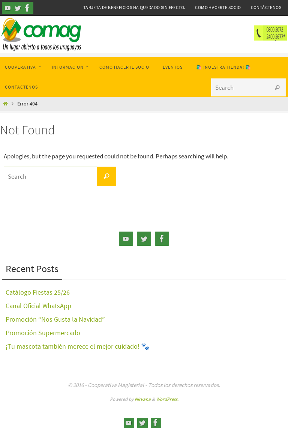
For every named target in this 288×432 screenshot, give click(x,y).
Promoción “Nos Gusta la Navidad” (55, 319)
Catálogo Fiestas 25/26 (38, 292)
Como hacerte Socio (218, 7)
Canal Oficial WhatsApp (38, 305)
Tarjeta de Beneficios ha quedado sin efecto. (134, 7)
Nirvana (143, 399)
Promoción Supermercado (43, 332)
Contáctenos (266, 7)
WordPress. (167, 399)
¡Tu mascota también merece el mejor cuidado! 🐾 (77, 346)
